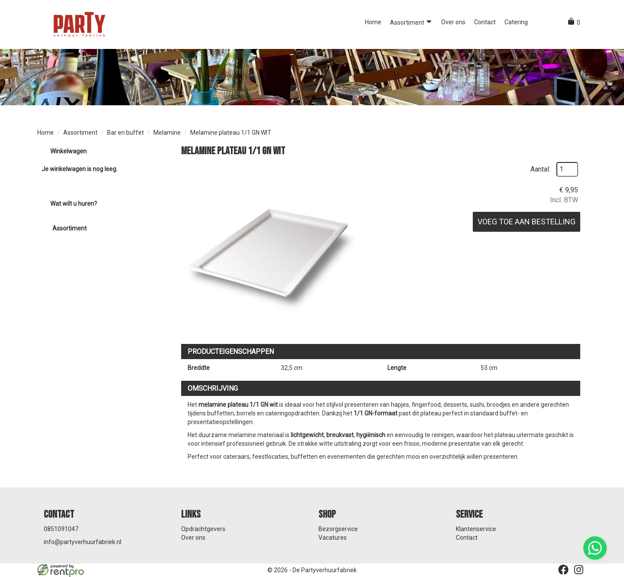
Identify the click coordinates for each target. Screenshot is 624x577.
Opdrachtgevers (203, 528)
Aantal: (540, 169)
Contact (485, 22)
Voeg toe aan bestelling (526, 221)
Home (373, 22)
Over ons (453, 22)
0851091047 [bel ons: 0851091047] (61, 528)
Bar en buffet (125, 132)
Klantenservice (476, 528)
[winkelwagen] (574, 22)
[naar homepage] (78, 23)
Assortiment (411, 22)
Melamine (167, 132)
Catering (516, 22)
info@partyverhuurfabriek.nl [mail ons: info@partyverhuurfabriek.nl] (82, 541)
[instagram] (579, 569)
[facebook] (563, 569)
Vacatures (332, 537)
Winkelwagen (68, 151)
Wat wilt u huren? (67, 203)
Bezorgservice (338, 528)
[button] (539, 22)
